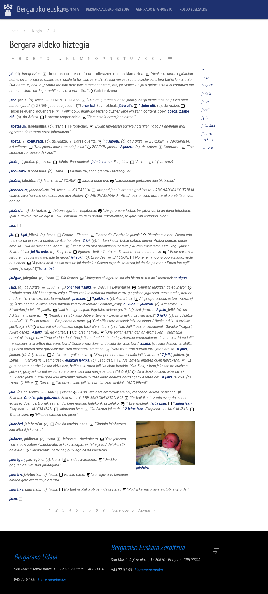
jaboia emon (102, 162)
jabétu (14, 141)
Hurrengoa (123, 510)
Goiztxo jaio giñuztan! (41, 398)
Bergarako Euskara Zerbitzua (148, 547)
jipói (205, 118)
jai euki (77, 257)
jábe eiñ (125, 105)
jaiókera (15, 439)
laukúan (129, 304)
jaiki (87, 287)
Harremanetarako (52, 579)
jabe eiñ (148, 105)
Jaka (205, 78)
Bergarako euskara (36, 10)
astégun (180, 278)
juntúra (207, 147)
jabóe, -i (15, 162)
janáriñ (207, 86)
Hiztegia (36, 31)
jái (11, 235)
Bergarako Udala (35, 556)
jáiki (12, 287)
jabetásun (17, 126)
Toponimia (70, 9)
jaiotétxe (16, 489)
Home (13, 31)
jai (25, 235)
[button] (165, 443)
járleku (207, 94)
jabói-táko (17, 171)
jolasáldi (208, 126)
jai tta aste (39, 251)
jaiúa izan (158, 403)
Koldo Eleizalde (193, 9)
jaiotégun (17, 459)
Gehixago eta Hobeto (154, 9)
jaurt (205, 102)
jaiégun (15, 278)
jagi (12, 225)
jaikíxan (78, 298)
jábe (12, 100)
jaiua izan (184, 403)
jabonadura (18, 190)
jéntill (206, 110)
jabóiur (14, 180)
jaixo (13, 499)
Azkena (146, 510)
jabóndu (15, 210)
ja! (11, 74)
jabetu (172, 111)
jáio (12, 392)
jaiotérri (15, 474)
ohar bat (89, 105)
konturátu (35, 141)
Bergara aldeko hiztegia (107, 9)
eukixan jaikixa (77, 360)
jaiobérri (142, 468)
